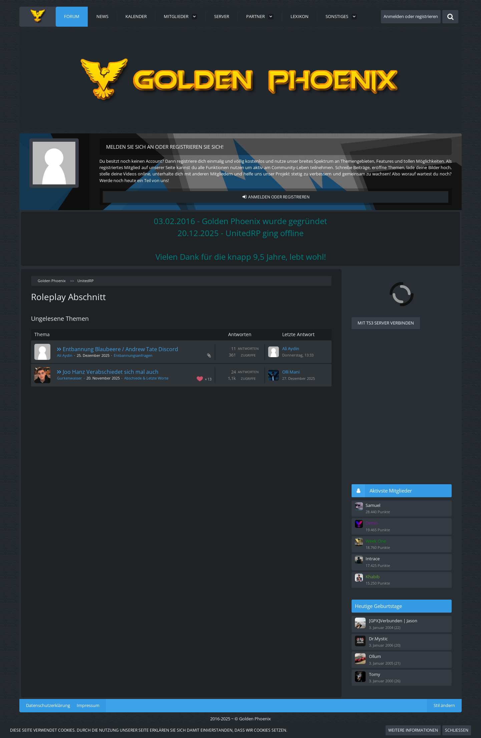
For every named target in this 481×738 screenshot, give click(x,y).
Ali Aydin (64, 355)
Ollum (375, 656)
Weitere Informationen (413, 730)
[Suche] (450, 16)
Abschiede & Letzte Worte (146, 378)
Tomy (374, 674)
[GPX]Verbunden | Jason (393, 621)
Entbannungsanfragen (133, 355)
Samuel (373, 505)
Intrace (373, 559)
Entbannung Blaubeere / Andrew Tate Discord (120, 349)
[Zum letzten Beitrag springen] (273, 351)
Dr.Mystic (378, 639)
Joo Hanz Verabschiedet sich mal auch (110, 372)
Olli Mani (291, 372)
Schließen (456, 730)
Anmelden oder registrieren (411, 16)
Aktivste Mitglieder (391, 490)
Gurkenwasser (69, 378)
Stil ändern (444, 705)
